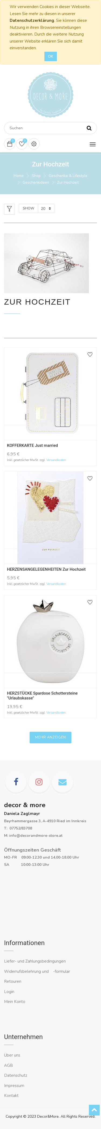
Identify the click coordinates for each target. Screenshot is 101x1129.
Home (19, 175)
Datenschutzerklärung (32, 20)
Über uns (12, 1055)
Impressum (14, 1085)
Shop (36, 175)
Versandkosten (56, 460)
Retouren (12, 981)
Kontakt (12, 1095)
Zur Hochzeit (68, 182)
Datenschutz (15, 1075)
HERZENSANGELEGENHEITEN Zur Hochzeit (46, 569)
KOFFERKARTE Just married (32, 445)
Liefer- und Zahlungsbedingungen (35, 961)
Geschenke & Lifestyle (68, 175)
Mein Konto (14, 1001)
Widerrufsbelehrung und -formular (37, 971)
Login (9, 991)
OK (50, 56)
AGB (8, 1065)
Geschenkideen (36, 182)
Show (28, 208)
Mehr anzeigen (50, 737)
